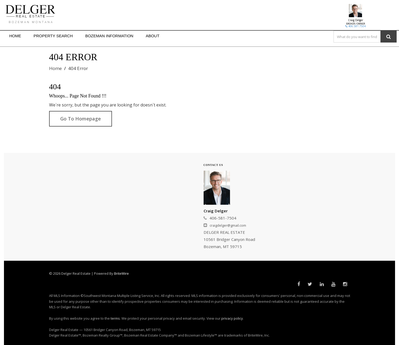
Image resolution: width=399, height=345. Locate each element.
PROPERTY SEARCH (53, 36)
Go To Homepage (80, 118)
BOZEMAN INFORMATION (109, 36)
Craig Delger (355, 20)
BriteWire (121, 273)
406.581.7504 (355, 26)
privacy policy (232, 318)
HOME (15, 36)
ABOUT (152, 36)
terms (115, 318)
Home (55, 68)
